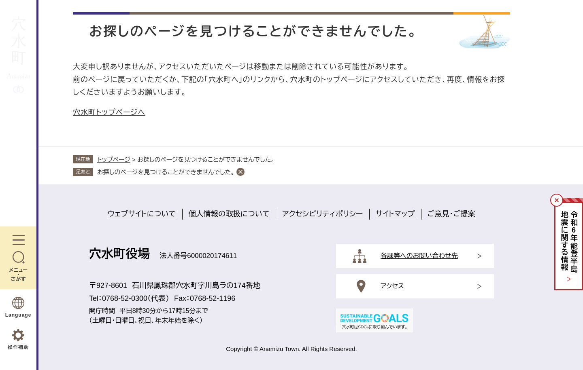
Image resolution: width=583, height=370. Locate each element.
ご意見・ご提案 (451, 214)
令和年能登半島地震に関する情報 (569, 242)
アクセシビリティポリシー (322, 214)
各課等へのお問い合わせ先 (419, 255)
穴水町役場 (119, 253)
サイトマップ (395, 214)
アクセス (392, 286)
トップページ (113, 159)
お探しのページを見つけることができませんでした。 (165, 172)
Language (18, 315)
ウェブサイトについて (142, 214)
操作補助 (18, 347)
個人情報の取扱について (229, 214)
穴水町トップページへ (109, 112)
